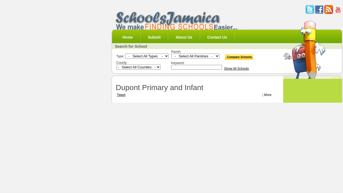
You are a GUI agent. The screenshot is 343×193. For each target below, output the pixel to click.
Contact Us (217, 37)
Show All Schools (236, 68)
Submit (154, 37)
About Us (184, 37)
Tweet (121, 95)
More (267, 95)
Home (127, 37)
